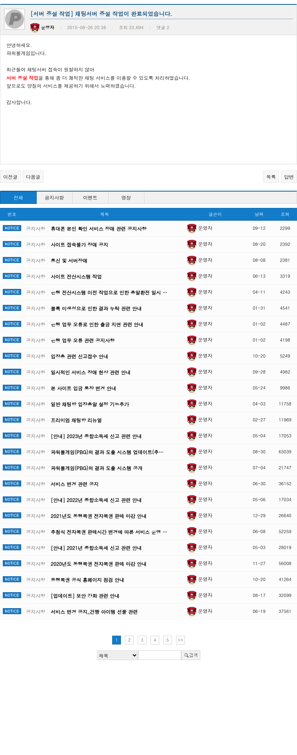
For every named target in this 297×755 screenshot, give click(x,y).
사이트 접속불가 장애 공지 (79, 244)
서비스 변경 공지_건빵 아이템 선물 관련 (94, 611)
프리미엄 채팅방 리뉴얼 (76, 420)
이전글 (10, 176)
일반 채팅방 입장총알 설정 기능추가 (90, 404)
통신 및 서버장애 (69, 260)
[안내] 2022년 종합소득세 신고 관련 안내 (96, 499)
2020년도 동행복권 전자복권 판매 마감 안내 (99, 563)
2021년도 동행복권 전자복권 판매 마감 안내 (99, 515)
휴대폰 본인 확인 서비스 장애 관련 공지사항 (99, 228)
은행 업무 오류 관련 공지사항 (83, 340)
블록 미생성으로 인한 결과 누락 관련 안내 (96, 308)
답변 (289, 176)
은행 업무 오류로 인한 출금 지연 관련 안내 (97, 324)
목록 (271, 176)
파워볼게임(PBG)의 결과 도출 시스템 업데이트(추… (107, 452)
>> (180, 640)
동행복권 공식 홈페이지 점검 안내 (87, 579)
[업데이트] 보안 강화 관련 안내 (85, 595)
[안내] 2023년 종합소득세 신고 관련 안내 (96, 436)
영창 (126, 197)
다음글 (33, 176)
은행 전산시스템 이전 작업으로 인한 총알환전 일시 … (109, 292)
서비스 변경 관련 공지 (75, 483)
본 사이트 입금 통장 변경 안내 (83, 388)
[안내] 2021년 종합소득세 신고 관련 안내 (96, 547)
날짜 (259, 214)
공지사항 (54, 197)
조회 (285, 214)
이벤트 (90, 197)
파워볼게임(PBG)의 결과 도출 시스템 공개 (97, 467)
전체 (18, 197)
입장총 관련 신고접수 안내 (79, 356)
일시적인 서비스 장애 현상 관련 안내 (91, 372)
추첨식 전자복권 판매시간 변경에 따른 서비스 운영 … (109, 531)
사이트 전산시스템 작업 (76, 276)
